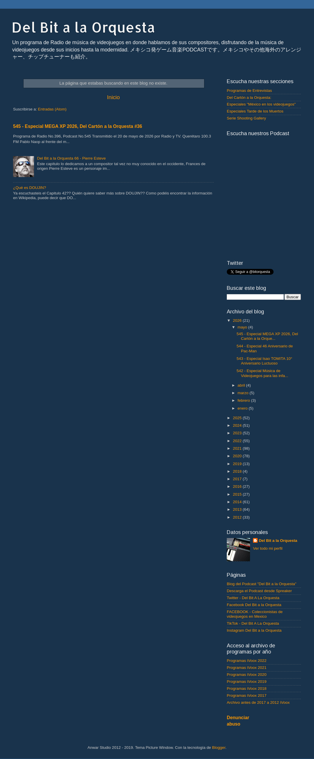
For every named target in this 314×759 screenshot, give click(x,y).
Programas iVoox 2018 (247, 688)
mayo (243, 327)
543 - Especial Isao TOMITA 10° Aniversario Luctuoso (264, 360)
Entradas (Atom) (52, 109)
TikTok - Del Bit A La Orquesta (253, 623)
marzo (243, 393)
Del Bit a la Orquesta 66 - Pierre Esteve (71, 158)
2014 (238, 502)
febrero (244, 400)
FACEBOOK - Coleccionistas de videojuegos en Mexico (255, 614)
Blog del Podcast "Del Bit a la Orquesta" (261, 584)
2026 (238, 320)
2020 (238, 456)
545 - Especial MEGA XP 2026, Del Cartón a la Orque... (267, 336)
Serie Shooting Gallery (246, 118)
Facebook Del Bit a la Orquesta (254, 605)
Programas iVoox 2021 (247, 667)
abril (242, 385)
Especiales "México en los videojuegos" (261, 104)
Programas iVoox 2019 (247, 681)
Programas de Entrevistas (249, 90)
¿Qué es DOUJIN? (29, 187)
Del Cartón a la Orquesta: (249, 97)
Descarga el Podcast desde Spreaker (259, 591)
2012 (238, 517)
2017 (238, 479)
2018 (238, 471)
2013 (238, 509)
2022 (238, 441)
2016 (238, 486)
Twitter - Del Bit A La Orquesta (253, 598)
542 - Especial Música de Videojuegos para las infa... (262, 373)
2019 (238, 464)
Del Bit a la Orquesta (83, 27)
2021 (238, 448)
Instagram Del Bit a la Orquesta (254, 630)
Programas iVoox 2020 (247, 674)
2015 (238, 494)
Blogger (218, 747)
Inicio (113, 97)
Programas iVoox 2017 (247, 695)
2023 (238, 433)
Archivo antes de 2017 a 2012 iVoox (258, 702)
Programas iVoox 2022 (247, 660)
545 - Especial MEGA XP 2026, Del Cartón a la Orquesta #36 (77, 126)
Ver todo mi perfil (267, 548)
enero (243, 408)
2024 (238, 425)
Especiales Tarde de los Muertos (255, 111)
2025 (238, 418)
